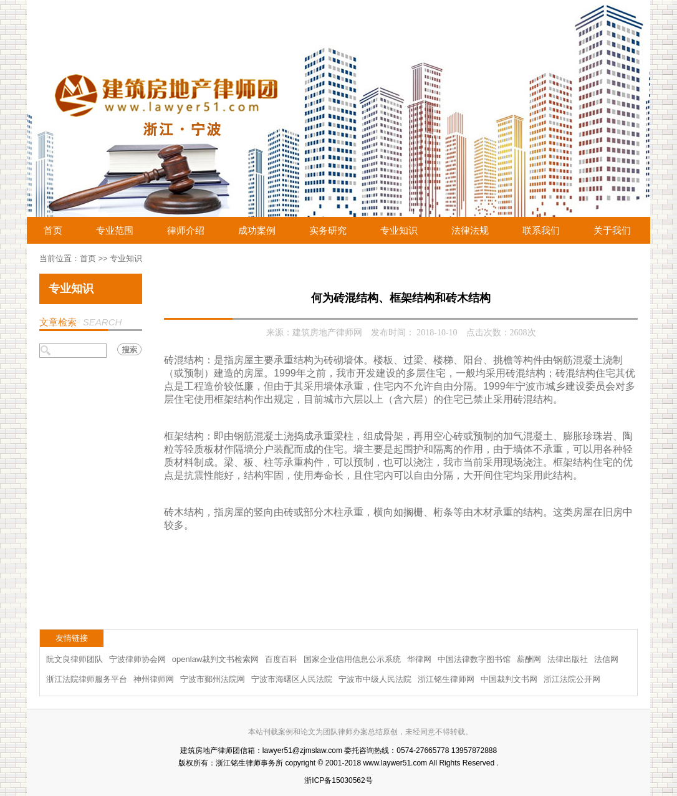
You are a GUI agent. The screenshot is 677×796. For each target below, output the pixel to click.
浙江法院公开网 (572, 679)
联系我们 (541, 230)
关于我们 (612, 230)
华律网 (419, 659)
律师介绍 (185, 230)
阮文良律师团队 (74, 659)
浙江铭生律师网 (446, 679)
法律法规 (470, 230)
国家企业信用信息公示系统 (352, 659)
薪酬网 (529, 659)
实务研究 (328, 230)
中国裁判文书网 (509, 679)
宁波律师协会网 (137, 659)
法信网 (606, 659)
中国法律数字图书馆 (474, 659)
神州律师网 (153, 679)
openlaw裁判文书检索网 (215, 659)
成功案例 (257, 230)
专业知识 (399, 230)
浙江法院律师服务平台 (86, 679)
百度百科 (281, 659)
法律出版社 (567, 659)
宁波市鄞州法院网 (212, 679)
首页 (53, 230)
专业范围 (114, 230)
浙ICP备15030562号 (338, 780)
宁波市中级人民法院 (374, 679)
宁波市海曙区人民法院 (291, 679)
